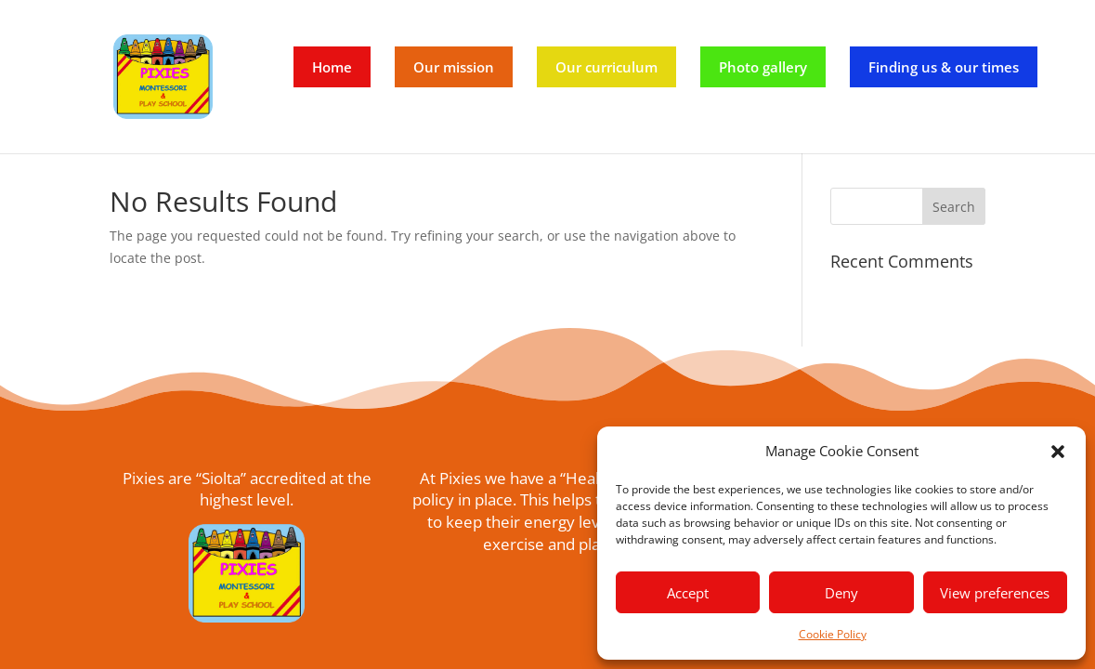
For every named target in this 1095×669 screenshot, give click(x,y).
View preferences (994, 593)
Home (332, 67)
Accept (688, 593)
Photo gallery (763, 67)
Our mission (453, 67)
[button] (1058, 451)
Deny (841, 593)
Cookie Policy (833, 634)
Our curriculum (606, 67)
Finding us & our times (943, 67)
